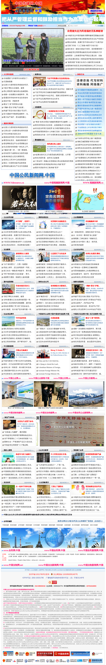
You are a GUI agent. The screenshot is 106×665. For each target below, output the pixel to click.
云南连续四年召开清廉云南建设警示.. (52, 332)
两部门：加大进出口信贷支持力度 (51, 303)
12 (52, 63)
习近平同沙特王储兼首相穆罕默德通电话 (50, 92)
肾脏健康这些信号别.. (94, 486)
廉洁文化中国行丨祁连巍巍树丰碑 (34, 66)
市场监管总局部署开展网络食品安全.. (18, 435)
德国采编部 (52, 525)
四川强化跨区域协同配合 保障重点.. (86, 335)
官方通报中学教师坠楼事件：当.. (90, 90)
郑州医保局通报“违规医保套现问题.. (87, 500)
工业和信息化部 (60, 554)
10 (46, 63)
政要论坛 (38, 74)
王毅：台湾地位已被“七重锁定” (85, 475)
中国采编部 (5, 525)
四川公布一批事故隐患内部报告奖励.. (87, 332)
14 (58, 63)
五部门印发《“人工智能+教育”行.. (51, 478)
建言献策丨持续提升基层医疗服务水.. (52, 264)
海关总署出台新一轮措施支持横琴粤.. (87, 471)
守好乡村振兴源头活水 (12, 134)
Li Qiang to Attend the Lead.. (48, 364)
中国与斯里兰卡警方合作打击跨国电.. (17, 361)
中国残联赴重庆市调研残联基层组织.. (17, 471)
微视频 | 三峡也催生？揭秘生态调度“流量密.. (60, 66)
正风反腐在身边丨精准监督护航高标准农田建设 (85, 59)
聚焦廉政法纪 (40, 140)
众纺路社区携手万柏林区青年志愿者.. (52, 335)
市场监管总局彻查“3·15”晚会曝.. (16, 445)
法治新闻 (7, 249)
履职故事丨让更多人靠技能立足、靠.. (52, 271)
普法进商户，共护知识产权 (83, 303)
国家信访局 (99, 554)
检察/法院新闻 (78, 282)
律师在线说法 (43, 217)
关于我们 (27, 570)
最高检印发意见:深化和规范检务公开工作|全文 (85, 65)
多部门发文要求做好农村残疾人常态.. (17, 465)
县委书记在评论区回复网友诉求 (90, 115)
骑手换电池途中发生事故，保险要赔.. (52, 245)
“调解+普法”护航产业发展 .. (14, 107)
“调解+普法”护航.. (93, 286)
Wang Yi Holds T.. (58, 350)
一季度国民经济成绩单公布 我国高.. (52, 300)
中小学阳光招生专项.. (59, 454)
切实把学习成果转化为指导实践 (16, 153)
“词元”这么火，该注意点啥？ (14, 238)
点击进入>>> (41, 26)
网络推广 (100, 74)
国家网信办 (83, 554)
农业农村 (7, 482)
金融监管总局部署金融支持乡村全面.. (17, 500)
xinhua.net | (35, 560)
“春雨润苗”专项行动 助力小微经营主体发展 (83, 62)
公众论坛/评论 (78, 249)
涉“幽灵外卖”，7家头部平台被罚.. (51, 296)
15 (61, 63)
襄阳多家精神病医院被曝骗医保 (90, 130)
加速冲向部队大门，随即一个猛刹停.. (87, 364)
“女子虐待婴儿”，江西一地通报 (15, 264)
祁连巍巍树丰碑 (92, 221)
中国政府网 (51, 554)
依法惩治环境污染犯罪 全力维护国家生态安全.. (53, 128)
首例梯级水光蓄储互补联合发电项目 (88, 407)
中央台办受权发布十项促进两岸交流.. (87, 468)
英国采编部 (44, 525)
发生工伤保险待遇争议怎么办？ (50, 232)
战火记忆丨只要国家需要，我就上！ (53, 504)
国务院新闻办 (91, 554)
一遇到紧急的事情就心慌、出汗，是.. (87, 507)
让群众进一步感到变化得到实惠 (16, 130)
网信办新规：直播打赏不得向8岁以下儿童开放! (85, 42)
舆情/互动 (80, 74)
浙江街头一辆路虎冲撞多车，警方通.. (17, 271)
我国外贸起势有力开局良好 (48, 306)
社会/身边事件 (9, 314)
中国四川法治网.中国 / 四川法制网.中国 (87, 314)
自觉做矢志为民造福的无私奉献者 (85, 31)
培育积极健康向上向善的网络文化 (86, 271)
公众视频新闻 (78, 217)
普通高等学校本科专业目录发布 (16, 98)
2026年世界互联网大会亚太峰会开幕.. (17, 232)
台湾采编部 (21, 525)
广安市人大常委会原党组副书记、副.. (87, 338)
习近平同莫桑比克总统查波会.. (58, 78)
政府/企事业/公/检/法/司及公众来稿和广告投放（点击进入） (80, 521)
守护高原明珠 (21, 318)
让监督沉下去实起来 (58, 253)
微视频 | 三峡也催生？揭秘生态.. (85, 238)
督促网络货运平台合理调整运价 (16, 143)
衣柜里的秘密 (78, 245)
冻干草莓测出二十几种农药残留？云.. (18, 438)
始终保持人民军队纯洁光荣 (83, 277)
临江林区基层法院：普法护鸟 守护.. (86, 306)
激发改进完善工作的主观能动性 (16, 137)
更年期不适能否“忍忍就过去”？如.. (86, 510)
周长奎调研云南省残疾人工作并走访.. (17, 468)
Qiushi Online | (12, 560)
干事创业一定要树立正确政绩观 (85, 267)
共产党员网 (11, 554)
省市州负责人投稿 (24, 74)
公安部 (67, 554)
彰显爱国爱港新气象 (93, 454)
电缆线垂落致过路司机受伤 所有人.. (52, 238)
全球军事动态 (78, 346)
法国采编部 (67, 525)
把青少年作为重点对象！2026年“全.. (52, 475)
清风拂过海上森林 (54, 144)
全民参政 (42, 249)
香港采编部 (13, 525)
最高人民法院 (33, 554)
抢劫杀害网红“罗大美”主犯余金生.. (16, 306)
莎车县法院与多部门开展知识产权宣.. (87, 300)
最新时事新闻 (8, 123)
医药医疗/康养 (78, 482)
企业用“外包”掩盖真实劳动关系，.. (51, 235)
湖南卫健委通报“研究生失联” (89, 112)
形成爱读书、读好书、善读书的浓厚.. (87, 274)
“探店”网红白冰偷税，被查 (14, 88)
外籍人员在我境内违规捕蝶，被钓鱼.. (17, 303)
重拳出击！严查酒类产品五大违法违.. (18, 442)
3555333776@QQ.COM (17, 26)
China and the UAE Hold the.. (48, 361)
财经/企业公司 (44, 282)
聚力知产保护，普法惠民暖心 (15, 117)
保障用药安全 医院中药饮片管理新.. (86, 504)
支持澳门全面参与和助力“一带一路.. (87, 478)
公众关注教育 (43, 450)
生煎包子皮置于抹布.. (26, 421)
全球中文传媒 (19, 6)
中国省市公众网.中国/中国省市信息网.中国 (54, 314)
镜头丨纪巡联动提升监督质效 (15, 163)
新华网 (15, 556)
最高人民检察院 (42, 554)
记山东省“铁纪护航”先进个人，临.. (52, 507)
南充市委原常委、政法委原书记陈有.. (87, 342)
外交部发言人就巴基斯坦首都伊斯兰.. (17, 374)
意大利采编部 (76, 525)
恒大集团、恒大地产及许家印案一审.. (17, 309)
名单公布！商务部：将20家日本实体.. (17, 367)
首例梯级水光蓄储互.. (59, 286)
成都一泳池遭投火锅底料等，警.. (16, 94)
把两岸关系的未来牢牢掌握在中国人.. (87, 465)
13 (55, 63)
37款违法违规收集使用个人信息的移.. (17, 242)
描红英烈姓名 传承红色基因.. (14, 329)
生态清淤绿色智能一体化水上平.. (16, 147)
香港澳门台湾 (78, 450)
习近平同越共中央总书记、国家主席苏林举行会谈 (54, 95)
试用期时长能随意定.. (59, 221)
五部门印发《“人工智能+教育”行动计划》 (83, 45)
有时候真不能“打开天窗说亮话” (85, 371)
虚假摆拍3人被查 (22, 253)
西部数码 (55, 556)
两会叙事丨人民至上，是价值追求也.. (52, 277)
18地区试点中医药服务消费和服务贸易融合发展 (85, 35)
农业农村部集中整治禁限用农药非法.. (17, 497)
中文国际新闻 (8, 346)
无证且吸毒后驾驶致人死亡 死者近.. (52, 242)
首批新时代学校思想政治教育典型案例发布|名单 (85, 69)
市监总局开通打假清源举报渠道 (90, 93)
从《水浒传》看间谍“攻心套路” (11, 66)
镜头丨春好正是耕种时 (12, 510)
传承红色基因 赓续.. (93, 253)
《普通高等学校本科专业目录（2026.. (52, 468)
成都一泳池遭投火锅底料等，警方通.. (87, 329)
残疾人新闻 (8, 450)
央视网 (20, 556)
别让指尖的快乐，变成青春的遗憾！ (17, 245)
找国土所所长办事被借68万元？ (89, 172)
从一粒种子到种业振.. (24, 486)
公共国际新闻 (43, 346)
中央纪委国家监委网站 (22, 554)
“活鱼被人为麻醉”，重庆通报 (15, 432)
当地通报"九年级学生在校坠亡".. (16, 78)
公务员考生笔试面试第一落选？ (89, 175)
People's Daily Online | (24, 560)
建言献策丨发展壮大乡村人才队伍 (51, 267)
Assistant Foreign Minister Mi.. (49, 371)
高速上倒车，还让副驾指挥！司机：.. (17, 267)
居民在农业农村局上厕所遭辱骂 (90, 118)
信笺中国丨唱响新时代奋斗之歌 (51, 500)
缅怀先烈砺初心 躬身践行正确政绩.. (17, 338)
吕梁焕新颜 (8, 81)
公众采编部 (34, 570)
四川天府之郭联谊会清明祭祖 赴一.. (17, 335)
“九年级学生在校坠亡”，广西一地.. (51, 465)
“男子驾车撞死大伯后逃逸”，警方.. (16, 274)
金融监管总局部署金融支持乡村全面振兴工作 (84, 52)
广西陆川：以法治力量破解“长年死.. (52, 329)
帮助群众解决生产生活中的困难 (16, 166)
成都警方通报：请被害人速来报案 (16, 277)
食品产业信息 (9, 417)
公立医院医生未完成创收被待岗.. (90, 121)
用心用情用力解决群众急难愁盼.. (16, 91)
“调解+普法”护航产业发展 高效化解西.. (53, 407)
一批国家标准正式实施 (55, 111)
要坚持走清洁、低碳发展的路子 (16, 140)
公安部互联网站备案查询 (44, 556)
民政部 (72, 554)
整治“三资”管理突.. (93, 318)
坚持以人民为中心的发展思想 (15, 160)
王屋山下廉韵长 (57, 486)
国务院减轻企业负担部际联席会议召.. (52, 309)
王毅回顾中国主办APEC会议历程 (16, 371)
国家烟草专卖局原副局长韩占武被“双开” (50, 164)
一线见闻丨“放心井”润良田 (13, 504)
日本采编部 (36, 525)
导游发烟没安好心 (23, 286)
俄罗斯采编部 (85, 525)
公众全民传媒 (8, 217)
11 (49, 63)
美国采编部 (29, 525)
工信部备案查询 (31, 556)
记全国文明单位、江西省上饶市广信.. (53, 510)
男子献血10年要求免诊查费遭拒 (90, 96)
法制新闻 (38, 107)
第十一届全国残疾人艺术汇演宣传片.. (17, 478)
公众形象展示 (44, 482)
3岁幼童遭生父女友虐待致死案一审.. (17, 300)
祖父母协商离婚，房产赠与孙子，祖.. (17, 342)
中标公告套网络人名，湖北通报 (89, 178)
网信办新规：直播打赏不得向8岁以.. (17, 235)
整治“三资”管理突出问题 (13, 104)
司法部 (77, 554)
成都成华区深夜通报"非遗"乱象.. (90, 134)
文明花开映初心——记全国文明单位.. (53, 497)
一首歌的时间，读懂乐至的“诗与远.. (87, 232)
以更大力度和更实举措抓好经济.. (16, 85)
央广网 (24, 556)
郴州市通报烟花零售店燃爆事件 (90, 105)
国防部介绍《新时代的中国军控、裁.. (87, 374)
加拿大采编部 (94, 525)
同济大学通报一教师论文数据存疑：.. (52, 471)
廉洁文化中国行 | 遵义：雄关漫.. (85, 242)
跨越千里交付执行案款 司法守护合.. (86, 296)
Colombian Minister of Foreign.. (49, 367)
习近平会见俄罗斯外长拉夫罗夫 (47, 99)
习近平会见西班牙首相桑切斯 (46, 102)
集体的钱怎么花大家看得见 (14, 156)
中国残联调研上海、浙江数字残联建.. (17, 475)
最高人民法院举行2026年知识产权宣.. (87, 309)
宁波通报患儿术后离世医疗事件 (90, 127)
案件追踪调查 (8, 282)
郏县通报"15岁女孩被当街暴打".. (90, 124)
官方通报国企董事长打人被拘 (88, 168)
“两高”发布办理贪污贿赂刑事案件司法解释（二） (54, 122)
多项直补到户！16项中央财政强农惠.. (17, 507)
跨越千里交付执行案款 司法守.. (15, 111)
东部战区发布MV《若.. (94, 350)
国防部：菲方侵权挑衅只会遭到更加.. (87, 367)
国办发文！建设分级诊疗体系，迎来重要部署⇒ (85, 49)
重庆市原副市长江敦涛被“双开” (47, 167)
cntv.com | (42, 560)
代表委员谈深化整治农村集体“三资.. (52, 274)
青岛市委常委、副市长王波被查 (47, 158)
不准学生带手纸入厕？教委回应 (90, 109)
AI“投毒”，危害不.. (23, 221)
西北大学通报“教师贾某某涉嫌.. (90, 102)
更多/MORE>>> (67, 74)
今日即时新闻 (8, 74)
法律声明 (41, 570)
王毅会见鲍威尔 (22, 350)
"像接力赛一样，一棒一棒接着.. (16, 150)
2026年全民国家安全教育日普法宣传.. (17, 332)
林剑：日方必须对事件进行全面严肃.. (17, 364)
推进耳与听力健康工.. (24, 454)
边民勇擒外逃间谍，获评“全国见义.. (87, 361)
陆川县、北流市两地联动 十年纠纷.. (52, 338)
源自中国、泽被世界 (11, 101)
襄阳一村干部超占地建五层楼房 (90, 99)
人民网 (10, 556)
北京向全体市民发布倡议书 (48, 342)
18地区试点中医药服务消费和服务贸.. (87, 497)
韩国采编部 (59, 525)
